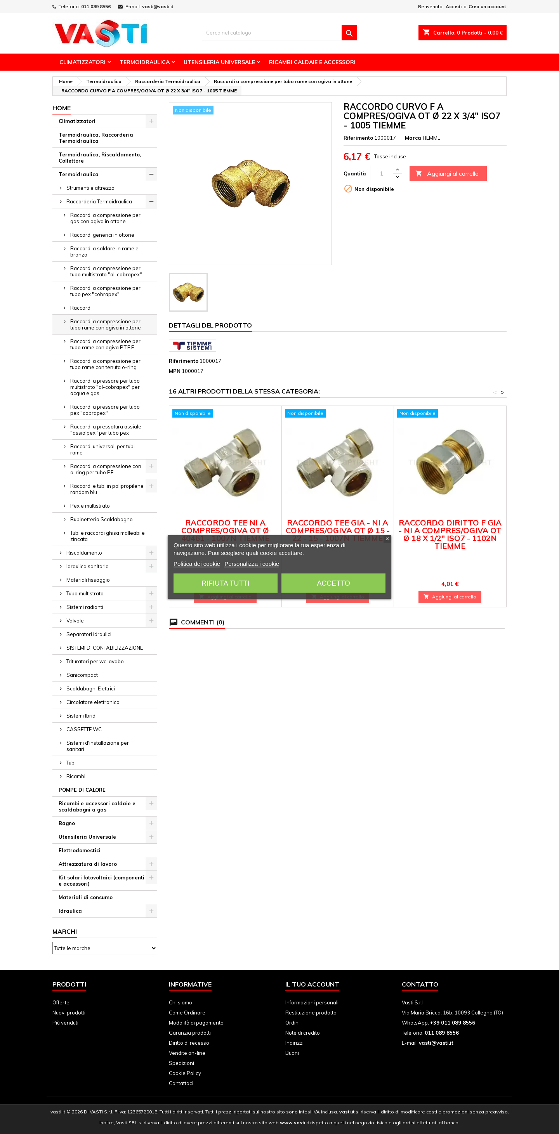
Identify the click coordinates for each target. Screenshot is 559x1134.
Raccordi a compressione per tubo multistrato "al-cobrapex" (106, 271)
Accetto (333, 583)
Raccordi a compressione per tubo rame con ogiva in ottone (105, 324)
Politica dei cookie (197, 563)
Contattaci (181, 1083)
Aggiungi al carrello (447, 174)
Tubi (71, 762)
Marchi (64, 931)
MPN (175, 371)
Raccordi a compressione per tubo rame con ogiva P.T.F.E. (105, 344)
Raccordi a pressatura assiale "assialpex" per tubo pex (105, 429)
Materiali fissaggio (88, 580)
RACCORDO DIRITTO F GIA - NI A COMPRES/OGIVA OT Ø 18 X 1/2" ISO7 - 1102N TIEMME (450, 534)
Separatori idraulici (88, 634)
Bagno (67, 823)
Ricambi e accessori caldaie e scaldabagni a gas (97, 806)
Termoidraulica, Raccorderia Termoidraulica (96, 138)
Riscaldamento (84, 553)
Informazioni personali (312, 1002)
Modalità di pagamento (196, 1023)
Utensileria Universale (219, 62)
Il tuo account (312, 984)
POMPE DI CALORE (82, 790)
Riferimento (358, 138)
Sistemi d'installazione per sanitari (97, 746)
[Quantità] (381, 173)
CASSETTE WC (84, 729)
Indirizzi (294, 1043)
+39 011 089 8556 (452, 1023)
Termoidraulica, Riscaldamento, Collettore (100, 157)
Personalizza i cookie (251, 563)
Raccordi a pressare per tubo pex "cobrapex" (105, 410)
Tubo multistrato (85, 593)
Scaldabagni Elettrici (90, 688)
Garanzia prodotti (190, 1033)
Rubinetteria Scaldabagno (101, 519)
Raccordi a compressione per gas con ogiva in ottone (105, 218)
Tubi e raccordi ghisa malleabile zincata (107, 536)
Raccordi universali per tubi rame (102, 449)
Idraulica (70, 911)
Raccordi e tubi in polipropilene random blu (107, 489)
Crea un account (487, 6)
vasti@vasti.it (157, 6)
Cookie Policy (185, 1073)
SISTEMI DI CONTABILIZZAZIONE (104, 648)
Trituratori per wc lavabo (95, 661)
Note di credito (302, 1033)
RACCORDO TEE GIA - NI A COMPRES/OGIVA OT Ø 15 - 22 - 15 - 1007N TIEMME (338, 530)
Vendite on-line (187, 1053)
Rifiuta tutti (225, 583)
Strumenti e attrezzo (90, 188)
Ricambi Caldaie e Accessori (312, 62)
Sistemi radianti (84, 607)
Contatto (420, 984)
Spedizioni (181, 1063)
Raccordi (81, 308)
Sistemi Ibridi (81, 716)
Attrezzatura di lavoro (88, 864)
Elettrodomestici (80, 850)
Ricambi (75, 776)
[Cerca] (279, 32)
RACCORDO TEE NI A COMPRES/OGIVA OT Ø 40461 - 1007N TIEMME (225, 530)
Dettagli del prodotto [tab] (210, 325)
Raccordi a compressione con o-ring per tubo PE (105, 469)
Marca (413, 138)
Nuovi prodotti (68, 1012)
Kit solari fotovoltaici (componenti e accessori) (101, 880)
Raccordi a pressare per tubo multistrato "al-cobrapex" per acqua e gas (105, 387)
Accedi (454, 6)
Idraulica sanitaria (87, 566)
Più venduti (65, 1023)
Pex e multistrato (90, 506)
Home (61, 108)
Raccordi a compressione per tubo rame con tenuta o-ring (105, 364)
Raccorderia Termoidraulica (99, 201)
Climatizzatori (82, 62)
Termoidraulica (145, 62)
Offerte (60, 1002)
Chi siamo (180, 1002)
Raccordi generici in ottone (102, 235)
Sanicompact (82, 675)
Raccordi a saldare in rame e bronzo (104, 251)
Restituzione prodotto (311, 1012)
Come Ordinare (187, 1012)
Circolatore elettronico (93, 702)
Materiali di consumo (86, 897)
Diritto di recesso (189, 1043)
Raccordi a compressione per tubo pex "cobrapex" (105, 291)
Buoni (292, 1053)
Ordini (292, 1023)
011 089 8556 (96, 6)
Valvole (75, 620)
